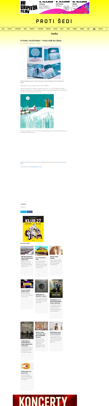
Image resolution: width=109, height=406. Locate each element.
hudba (38, 43)
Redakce (33, 43)
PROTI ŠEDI (54, 21)
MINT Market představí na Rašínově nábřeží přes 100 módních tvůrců (27, 258)
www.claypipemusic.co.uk (35, 166)
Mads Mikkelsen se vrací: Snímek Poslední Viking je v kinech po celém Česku (56, 298)
